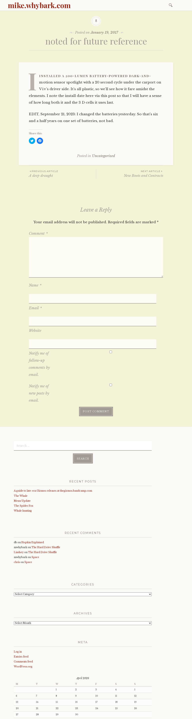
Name (35, 285)
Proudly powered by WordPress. (32, 714)
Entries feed (21, 621)
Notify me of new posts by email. (39, 360)
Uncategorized (103, 156)
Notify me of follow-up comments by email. (39, 331)
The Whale (20, 461)
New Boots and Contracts (129, 173)
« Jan (17, 688)
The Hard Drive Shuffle (45, 512)
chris (17, 527)
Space (35, 522)
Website (35, 308)
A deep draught (62, 173)
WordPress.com (97, 714)
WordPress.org (23, 631)
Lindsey (19, 517)
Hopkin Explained (32, 507)
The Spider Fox (23, 470)
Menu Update (22, 466)
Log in (18, 616)
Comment (38, 233)
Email (35, 297)
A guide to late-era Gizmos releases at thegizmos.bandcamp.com (53, 455)
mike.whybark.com (39, 5)
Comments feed (23, 626)
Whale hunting (23, 475)
